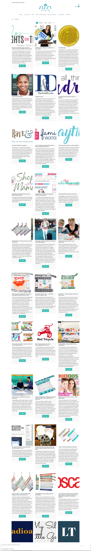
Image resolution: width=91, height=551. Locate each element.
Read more (22, 65)
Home (13, 19)
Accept (82, 545)
